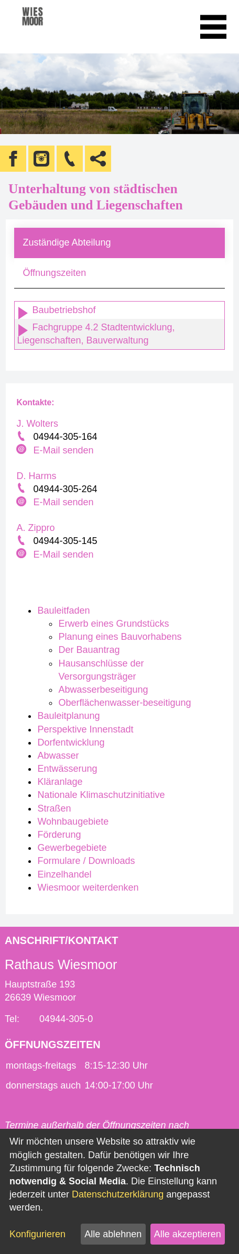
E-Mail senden (63, 450)
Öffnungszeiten (54, 273)
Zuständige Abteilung (67, 242)
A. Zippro (35, 528)
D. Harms (36, 476)
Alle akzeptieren (187, 1234)
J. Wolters (37, 423)
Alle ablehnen (113, 1234)
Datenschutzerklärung (118, 1194)
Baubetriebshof (56, 310)
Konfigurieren (37, 1234)
